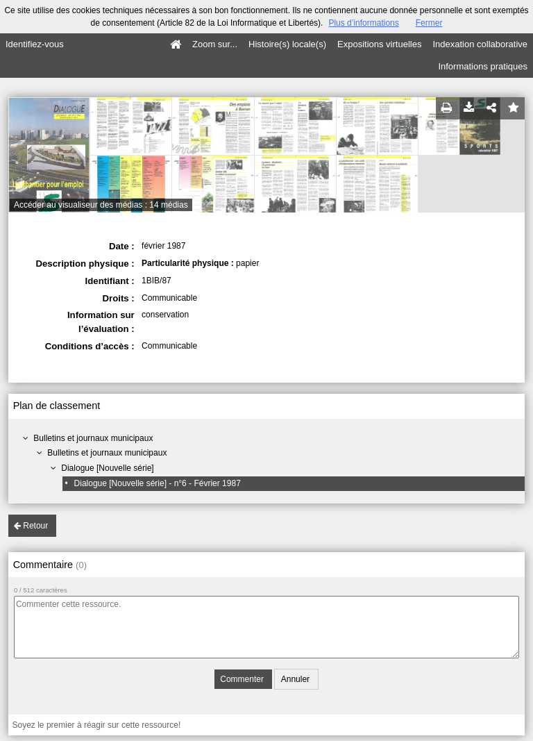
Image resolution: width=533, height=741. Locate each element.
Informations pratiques (482, 66)
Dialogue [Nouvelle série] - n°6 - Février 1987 (157, 483)
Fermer (429, 23)
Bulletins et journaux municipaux (93, 438)
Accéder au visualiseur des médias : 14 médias (101, 205)
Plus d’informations (363, 23)
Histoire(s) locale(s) (287, 44)
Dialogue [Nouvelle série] (107, 468)
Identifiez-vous (35, 44)
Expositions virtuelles (379, 44)
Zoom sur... (214, 44)
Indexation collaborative (479, 44)
